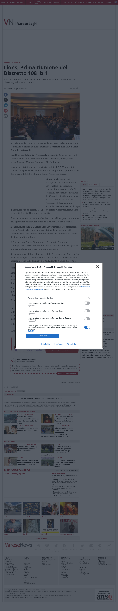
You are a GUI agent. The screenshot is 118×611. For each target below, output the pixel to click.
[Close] (98, 267)
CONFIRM (42, 336)
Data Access (58, 344)
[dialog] (59, 305)
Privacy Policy (72, 344)
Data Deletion (46, 344)
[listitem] (59, 298)
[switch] (87, 303)
